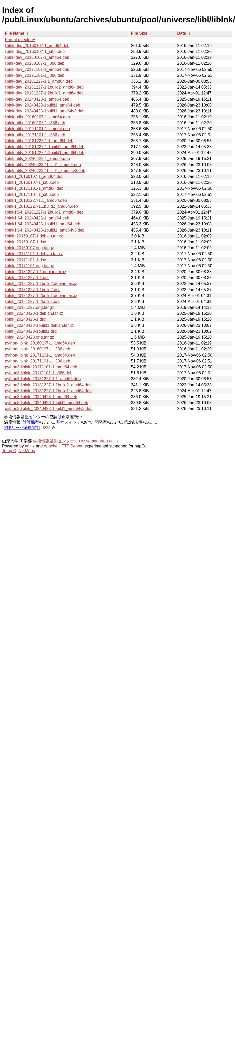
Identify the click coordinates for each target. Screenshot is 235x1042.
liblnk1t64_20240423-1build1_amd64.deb (42, 224)
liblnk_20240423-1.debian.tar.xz (34, 313)
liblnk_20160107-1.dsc (25, 242)
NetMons (26, 450)
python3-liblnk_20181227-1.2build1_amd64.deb (48, 391)
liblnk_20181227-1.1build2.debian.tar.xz (41, 283)
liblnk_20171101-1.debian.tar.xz (34, 254)
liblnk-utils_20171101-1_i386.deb (35, 135)
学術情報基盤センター (53, 441)
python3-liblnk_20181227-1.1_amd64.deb (43, 379)
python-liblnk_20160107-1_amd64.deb (40, 343)
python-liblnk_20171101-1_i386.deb (37, 361)
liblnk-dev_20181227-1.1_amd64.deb (39, 81)
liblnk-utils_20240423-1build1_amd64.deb (43, 164)
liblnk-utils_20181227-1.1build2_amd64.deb (44, 147)
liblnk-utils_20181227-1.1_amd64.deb (39, 141)
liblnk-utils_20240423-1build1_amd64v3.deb (45, 170)
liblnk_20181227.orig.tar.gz (29, 307)
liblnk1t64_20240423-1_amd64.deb (37, 218)
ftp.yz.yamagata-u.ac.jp (96, 441)
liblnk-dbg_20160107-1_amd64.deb (37, 45)
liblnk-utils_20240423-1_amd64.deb (37, 158)
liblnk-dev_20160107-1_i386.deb (34, 63)
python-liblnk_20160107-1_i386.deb (37, 349)
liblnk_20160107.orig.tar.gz (29, 248)
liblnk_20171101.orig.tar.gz (29, 266)
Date (181, 33)
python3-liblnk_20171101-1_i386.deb (38, 373)
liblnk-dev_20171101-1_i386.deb (34, 75)
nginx (30, 446)
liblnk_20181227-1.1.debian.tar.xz (35, 272)
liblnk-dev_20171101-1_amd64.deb (37, 69)
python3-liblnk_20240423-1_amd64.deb (41, 397)
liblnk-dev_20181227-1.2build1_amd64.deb (44, 93)
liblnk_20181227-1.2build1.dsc (32, 301)
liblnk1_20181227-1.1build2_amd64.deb (41, 206)
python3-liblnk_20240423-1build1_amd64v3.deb (49, 408)
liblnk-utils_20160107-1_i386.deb (35, 123)
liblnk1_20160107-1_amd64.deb (34, 176)
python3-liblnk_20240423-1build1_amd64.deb (46, 402)
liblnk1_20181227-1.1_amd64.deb (36, 200)
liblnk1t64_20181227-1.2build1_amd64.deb (44, 212)
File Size (139, 33)
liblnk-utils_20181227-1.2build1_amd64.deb (44, 152)
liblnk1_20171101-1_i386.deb (32, 194)
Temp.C (9, 450)
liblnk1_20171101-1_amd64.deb (34, 188)
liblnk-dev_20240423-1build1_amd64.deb (42, 105)
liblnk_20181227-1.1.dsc (27, 277)
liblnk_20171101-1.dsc (25, 260)
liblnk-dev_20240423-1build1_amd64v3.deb (44, 111)
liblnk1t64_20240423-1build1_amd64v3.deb (44, 230)
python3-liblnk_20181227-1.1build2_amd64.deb (48, 385)
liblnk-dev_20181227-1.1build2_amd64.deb (44, 87)
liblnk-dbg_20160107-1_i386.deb (35, 51)
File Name (14, 33)
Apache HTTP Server (63, 446)
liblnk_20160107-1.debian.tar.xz (34, 236)
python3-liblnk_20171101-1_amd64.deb (41, 367)
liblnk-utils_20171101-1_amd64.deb (37, 129)
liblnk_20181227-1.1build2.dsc (32, 290)
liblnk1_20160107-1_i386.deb (32, 182)
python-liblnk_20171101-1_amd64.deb (40, 355)
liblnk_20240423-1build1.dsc (31, 331)
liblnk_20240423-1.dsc (25, 319)
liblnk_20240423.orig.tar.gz (29, 337)
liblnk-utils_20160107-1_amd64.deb (37, 117)
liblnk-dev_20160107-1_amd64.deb (37, 57)
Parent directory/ (20, 39)
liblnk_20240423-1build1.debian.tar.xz (39, 325)
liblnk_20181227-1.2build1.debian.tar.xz (41, 295)
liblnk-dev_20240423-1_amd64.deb (37, 99)
